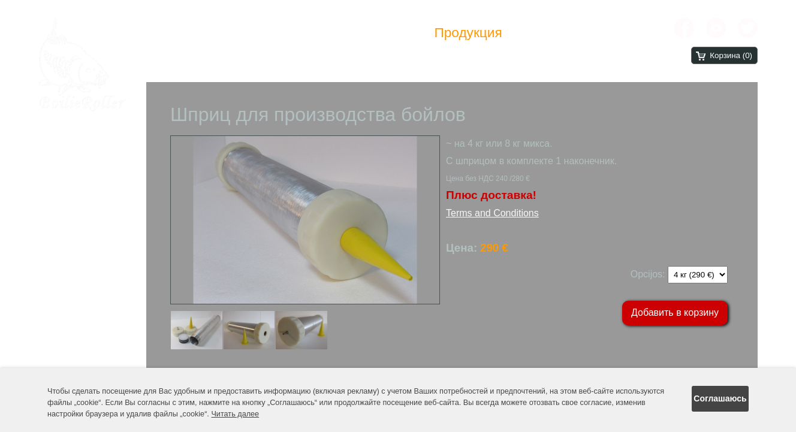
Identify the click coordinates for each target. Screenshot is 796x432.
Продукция (468, 32)
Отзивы (544, 32)
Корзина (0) (731, 55)
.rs (637, 56)
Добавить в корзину (675, 312)
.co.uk (558, 56)
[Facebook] (684, 28)
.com (526, 56)
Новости (390, 32)
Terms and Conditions (492, 213)
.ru (654, 56)
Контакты (615, 32)
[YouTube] (716, 28)
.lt (623, 56)
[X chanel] (748, 28)
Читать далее (235, 414)
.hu (606, 56)
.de (586, 56)
